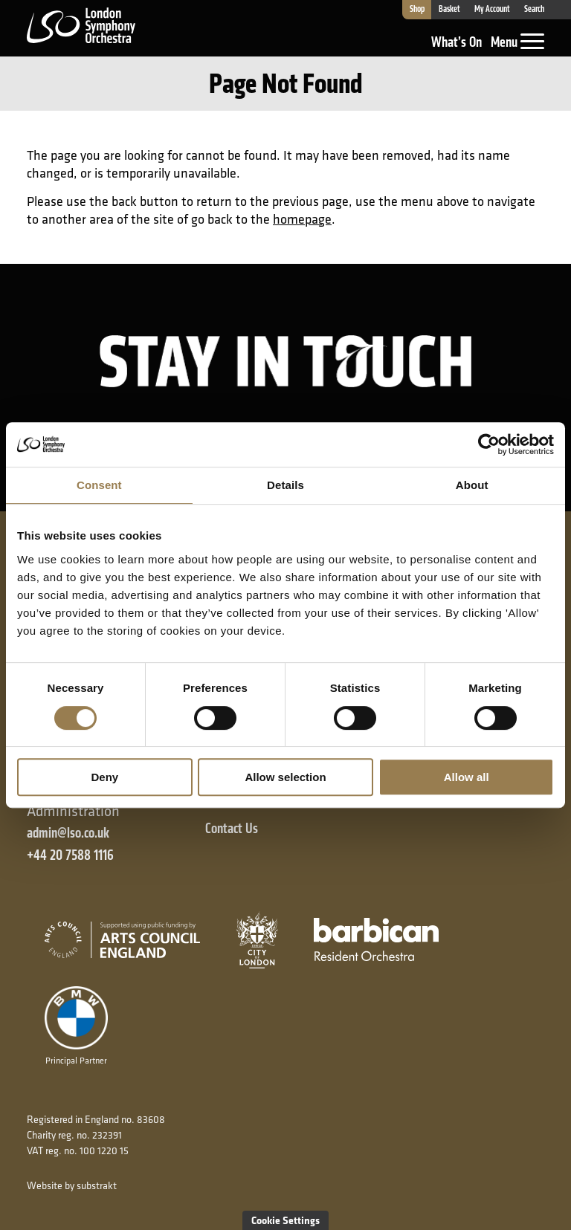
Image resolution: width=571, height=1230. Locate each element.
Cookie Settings (285, 1220)
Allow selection (285, 777)
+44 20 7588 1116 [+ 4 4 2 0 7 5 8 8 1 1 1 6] (70, 855)
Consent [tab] (99, 485)
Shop (416, 10)
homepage (302, 218)
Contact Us (231, 828)
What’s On (456, 42)
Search (534, 10)
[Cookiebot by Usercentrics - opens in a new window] (489, 444)
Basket (449, 10)
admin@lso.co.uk (68, 832)
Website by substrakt (72, 1185)
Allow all (466, 777)
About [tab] (472, 485)
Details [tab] (285, 485)
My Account (492, 10)
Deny (104, 777)
